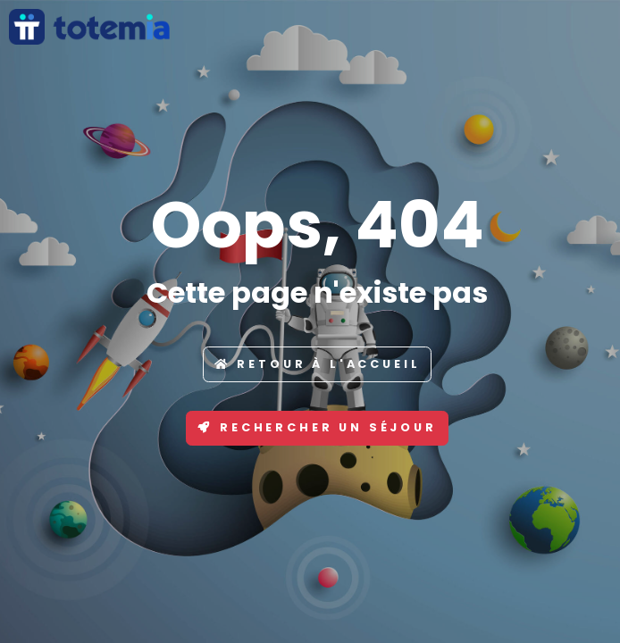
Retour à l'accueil (317, 364)
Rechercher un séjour (317, 427)
